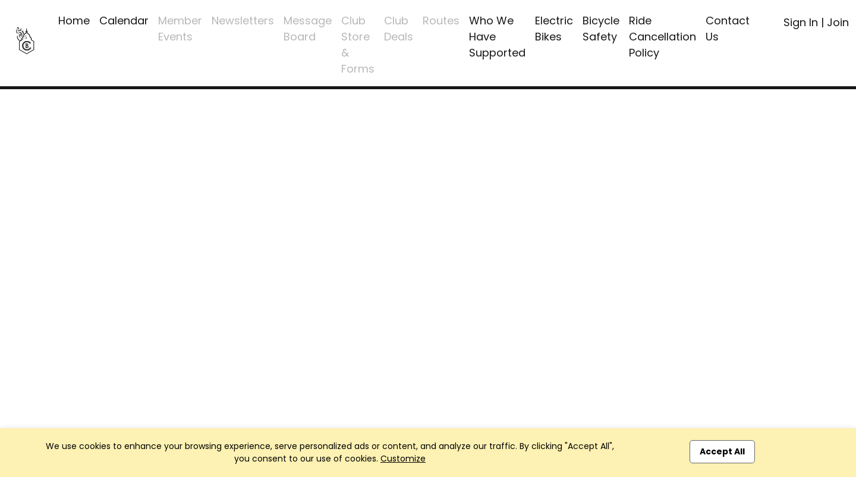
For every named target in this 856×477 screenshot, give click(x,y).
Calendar (124, 20)
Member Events (180, 28)
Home (74, 20)
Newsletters (243, 20)
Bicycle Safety (601, 28)
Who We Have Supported (497, 36)
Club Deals (398, 28)
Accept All (722, 451)
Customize (403, 459)
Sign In (800, 22)
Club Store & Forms (357, 44)
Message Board (308, 28)
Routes (441, 20)
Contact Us (728, 28)
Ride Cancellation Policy (662, 36)
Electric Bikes (554, 28)
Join (838, 22)
